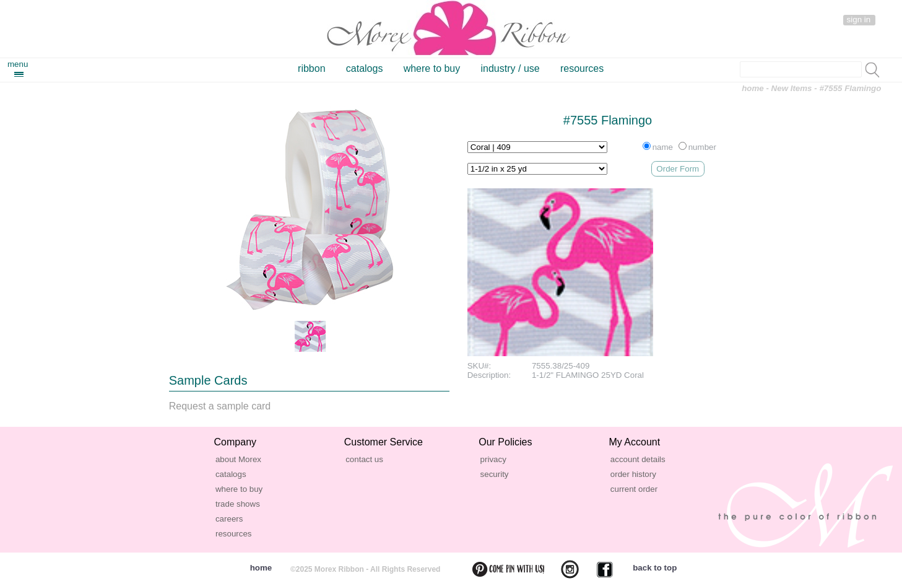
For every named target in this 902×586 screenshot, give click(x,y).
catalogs (364, 68)
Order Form (677, 168)
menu (17, 64)
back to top (655, 567)
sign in (859, 19)
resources (582, 68)
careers (229, 518)
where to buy (432, 68)
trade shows (237, 504)
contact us (364, 459)
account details (638, 459)
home (753, 88)
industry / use (510, 68)
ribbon (311, 68)
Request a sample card (220, 406)
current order (633, 489)
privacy (493, 459)
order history (633, 474)
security (494, 474)
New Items (791, 88)
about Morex (238, 459)
